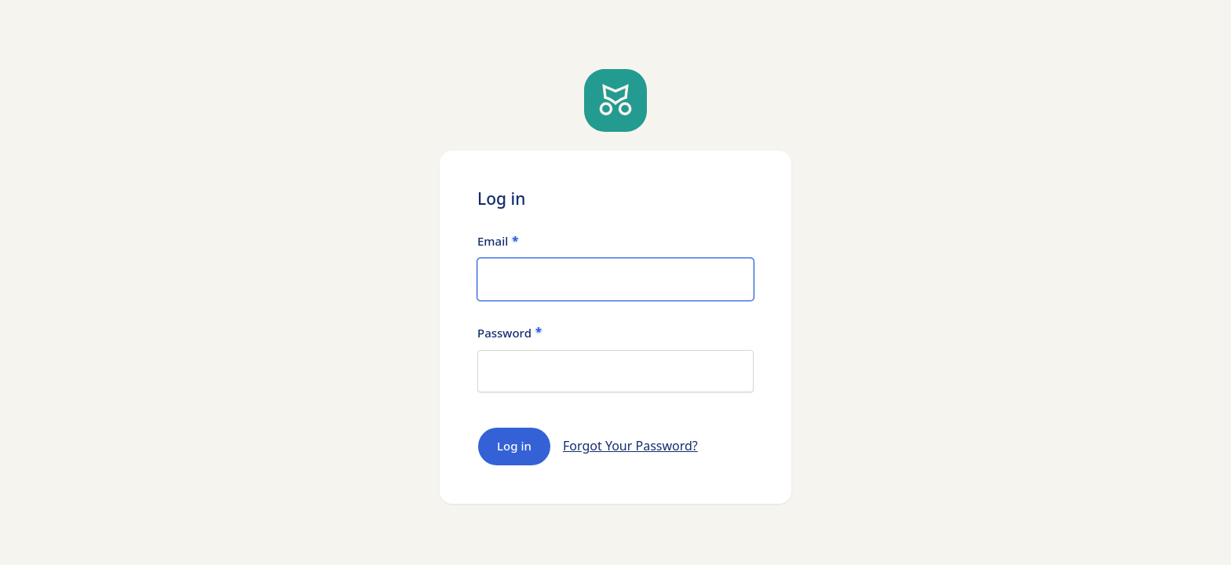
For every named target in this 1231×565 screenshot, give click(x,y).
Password (504, 333)
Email (492, 241)
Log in (514, 446)
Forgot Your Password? (630, 446)
